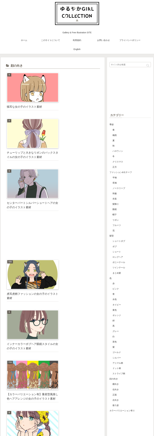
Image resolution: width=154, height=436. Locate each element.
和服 (114, 193)
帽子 (114, 214)
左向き (115, 400)
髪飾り (115, 204)
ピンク (115, 289)
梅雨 (114, 135)
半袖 (114, 177)
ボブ (114, 246)
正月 (114, 167)
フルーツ (116, 225)
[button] (147, 65)
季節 (111, 124)
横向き (115, 384)
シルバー (116, 358)
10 (61, 390)
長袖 (114, 183)
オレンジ (116, 315)
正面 (114, 395)
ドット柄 (116, 368)
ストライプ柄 (118, 373)
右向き (115, 389)
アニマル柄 (117, 363)
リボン (115, 220)
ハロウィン (117, 151)
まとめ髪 (116, 273)
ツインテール (118, 267)
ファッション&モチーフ (120, 172)
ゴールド (116, 352)
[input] (130, 64)
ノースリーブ (118, 188)
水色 (114, 299)
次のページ (53, 381)
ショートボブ (118, 241)
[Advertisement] (76, 135)
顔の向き (113, 379)
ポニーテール (118, 262)
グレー (115, 331)
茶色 (114, 342)
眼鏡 (114, 209)
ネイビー (116, 305)
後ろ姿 (115, 405)
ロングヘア (117, 257)
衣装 (114, 199)
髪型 (111, 236)
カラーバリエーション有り (122, 410)
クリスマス (117, 161)
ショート (116, 252)
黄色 (114, 310)
